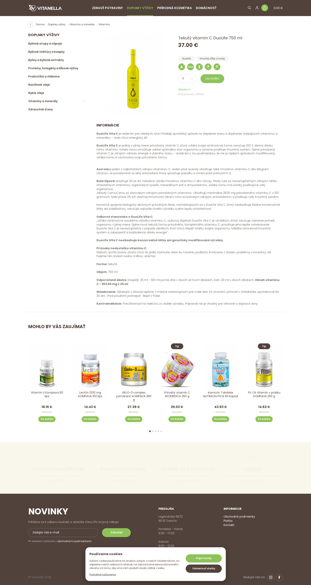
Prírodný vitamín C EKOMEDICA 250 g (177, 394)
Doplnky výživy (140, 8)
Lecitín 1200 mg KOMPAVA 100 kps (90, 394)
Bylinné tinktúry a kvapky (46, 52)
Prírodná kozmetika (174, 8)
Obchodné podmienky (239, 517)
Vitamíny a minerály (82, 24)
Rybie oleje (36, 93)
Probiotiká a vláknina (44, 76)
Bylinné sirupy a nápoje (45, 44)
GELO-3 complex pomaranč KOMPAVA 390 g (133, 396)
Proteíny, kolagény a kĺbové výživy (53, 68)
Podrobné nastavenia (102, 574)
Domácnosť (206, 8)
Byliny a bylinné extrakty (46, 60)
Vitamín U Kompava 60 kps (47, 394)
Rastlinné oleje (39, 85)
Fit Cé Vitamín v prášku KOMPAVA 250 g (264, 394)
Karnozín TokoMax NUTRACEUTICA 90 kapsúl (220, 394)
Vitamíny (104, 24)
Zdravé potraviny (107, 8)
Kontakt (229, 525)
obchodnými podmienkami (74, 541)
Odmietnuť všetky (203, 568)
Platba (228, 521)
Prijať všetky (204, 558)
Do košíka (212, 78)
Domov (40, 24)
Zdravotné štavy (40, 109)
